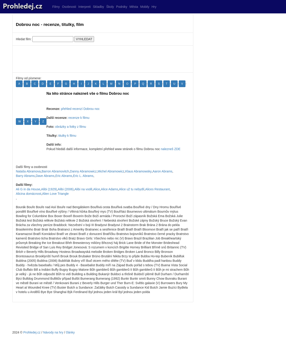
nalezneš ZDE (171, 149)
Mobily (144, 6)
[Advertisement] (103, 59)
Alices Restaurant (157, 189)
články (70, 332)
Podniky (121, 6)
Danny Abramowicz (83, 171)
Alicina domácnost (28, 193)
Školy (110, 6)
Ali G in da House (28, 189)
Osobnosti (69, 6)
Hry (153, 6)
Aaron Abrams (162, 171)
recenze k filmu (78, 117)
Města (134, 6)
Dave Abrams (45, 176)
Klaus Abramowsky (138, 171)
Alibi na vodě (83, 189)
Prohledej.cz (31, 332)
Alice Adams (109, 189)
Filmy (56, 6)
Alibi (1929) (49, 189)
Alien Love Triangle (55, 193)
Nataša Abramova (28, 171)
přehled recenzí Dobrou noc (80, 109)
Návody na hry (53, 332)
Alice (96, 189)
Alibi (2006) (66, 189)
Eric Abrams (63, 176)
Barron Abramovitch (55, 171)
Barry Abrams (25, 176)
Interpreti (84, 6)
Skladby (98, 6)
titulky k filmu (67, 135)
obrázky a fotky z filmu (70, 126)
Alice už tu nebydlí (132, 189)
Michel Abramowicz (111, 171)
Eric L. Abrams (83, 176)
